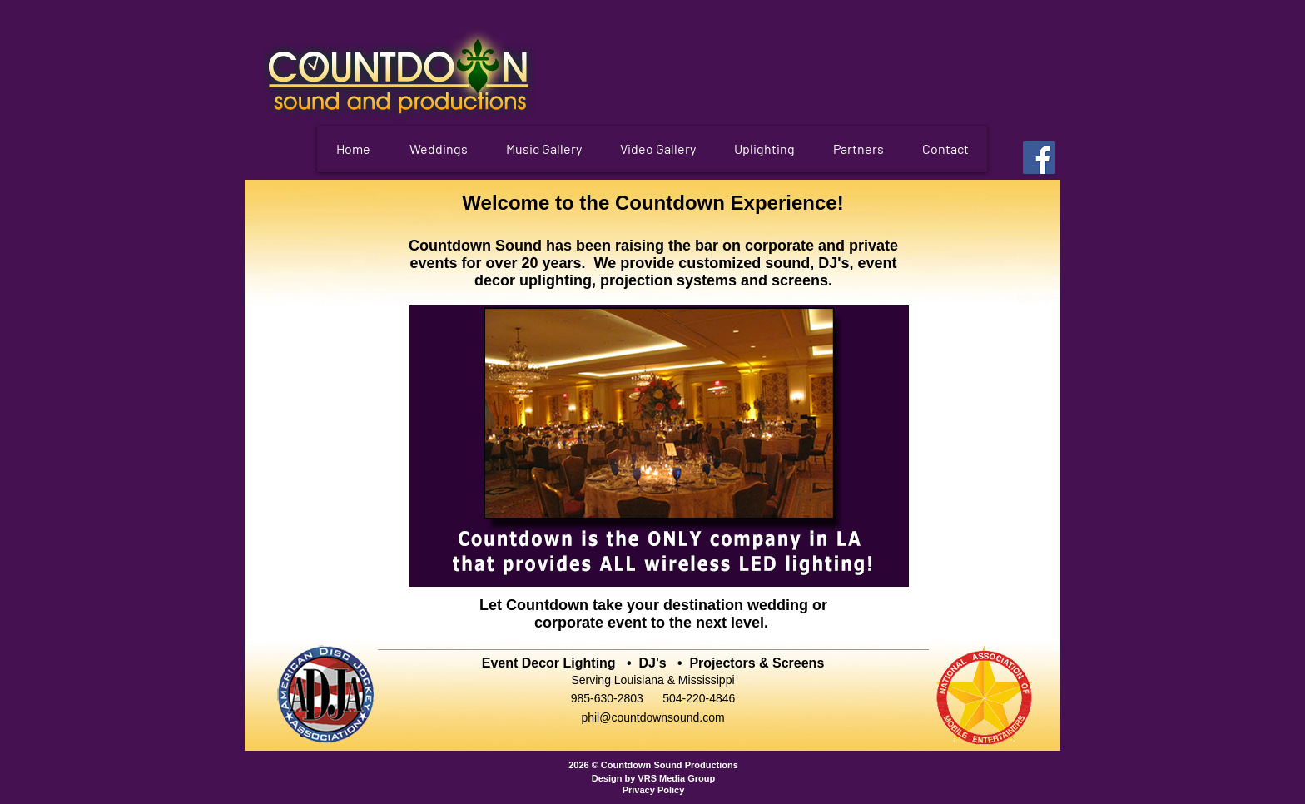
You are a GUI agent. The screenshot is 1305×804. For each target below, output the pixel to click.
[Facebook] (1039, 157)
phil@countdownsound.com (652, 717)
